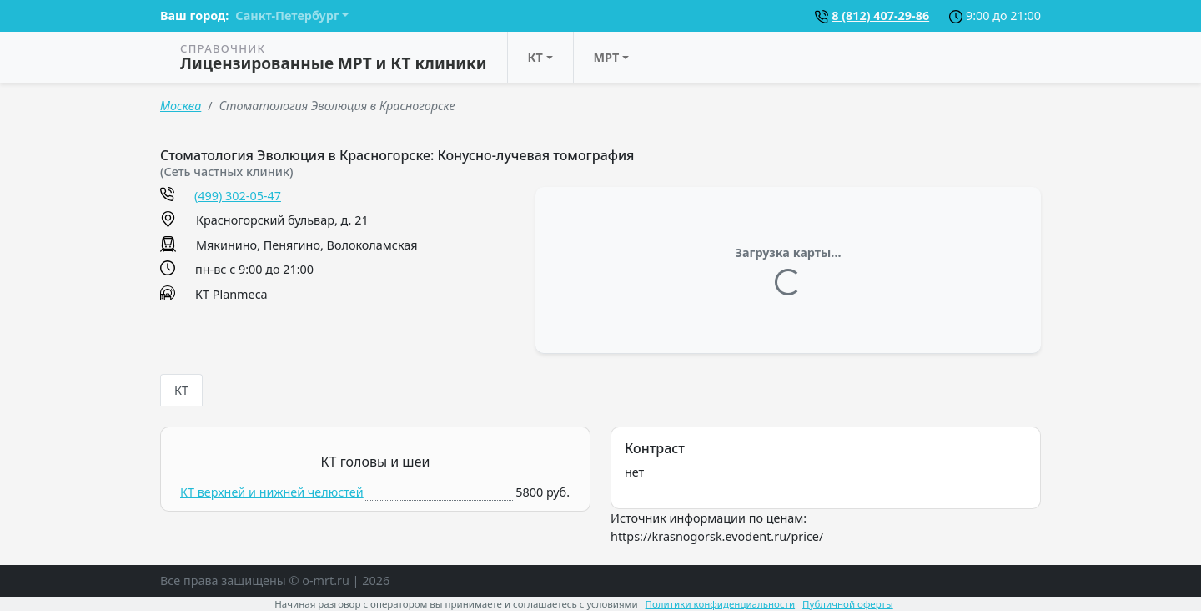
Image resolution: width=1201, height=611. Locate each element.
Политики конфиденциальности (721, 604)
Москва (180, 106)
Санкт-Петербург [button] (287, 15)
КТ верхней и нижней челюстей (272, 492)
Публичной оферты (847, 604)
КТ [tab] (181, 390)
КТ (535, 57)
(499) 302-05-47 (237, 196)
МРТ (607, 57)
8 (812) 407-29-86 (880, 15)
